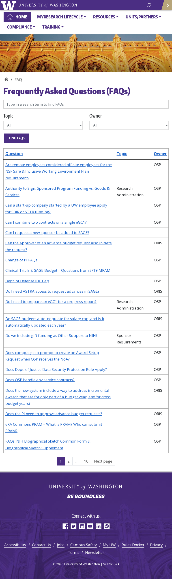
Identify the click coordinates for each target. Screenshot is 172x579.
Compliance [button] (19, 27)
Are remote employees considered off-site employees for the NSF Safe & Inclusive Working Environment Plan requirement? (58, 171)
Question (14, 153)
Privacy (156, 544)
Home (21, 17)
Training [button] (51, 27)
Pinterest (107, 526)
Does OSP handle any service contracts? (40, 379)
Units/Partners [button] (142, 17)
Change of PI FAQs (21, 260)
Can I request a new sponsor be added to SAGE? (47, 232)
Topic (8, 116)
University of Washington (9, 5)
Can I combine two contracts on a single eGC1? (46, 222)
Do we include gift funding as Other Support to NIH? (51, 335)
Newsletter (94, 552)
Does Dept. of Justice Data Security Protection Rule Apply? (56, 369)
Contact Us (41, 544)
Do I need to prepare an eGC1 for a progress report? (51, 301)
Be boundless (86, 496)
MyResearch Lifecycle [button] (60, 17)
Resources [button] (104, 17)
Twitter (74, 526)
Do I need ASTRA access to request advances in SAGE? (52, 291)
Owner (95, 116)
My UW (109, 544)
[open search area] (149, 5)
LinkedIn (98, 526)
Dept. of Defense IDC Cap (27, 280)
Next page (103, 461)
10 (87, 461)
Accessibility (15, 544)
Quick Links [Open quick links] (165, 7)
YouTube (90, 526)
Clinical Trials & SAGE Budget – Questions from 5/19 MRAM (57, 270)
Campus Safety (83, 544)
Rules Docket (133, 544)
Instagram (82, 526)
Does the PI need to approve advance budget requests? (53, 413)
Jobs (60, 544)
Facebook (65, 526)
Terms (73, 552)
